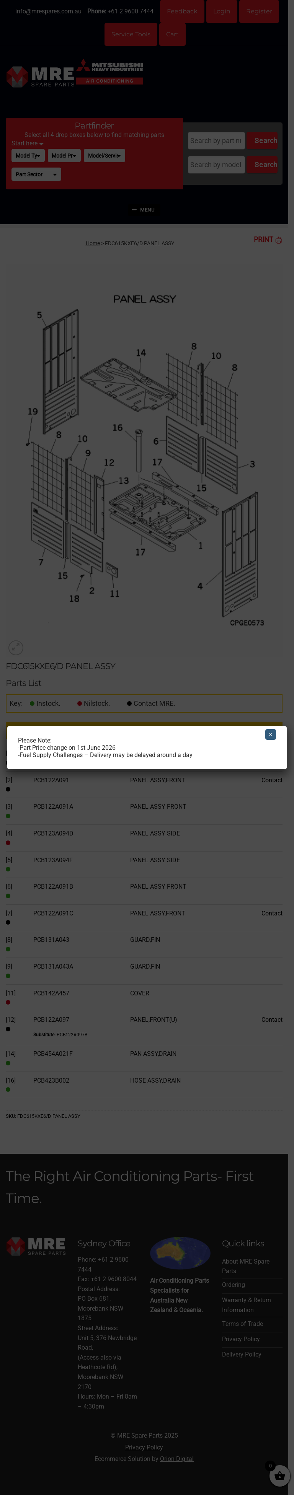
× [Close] (270, 734)
